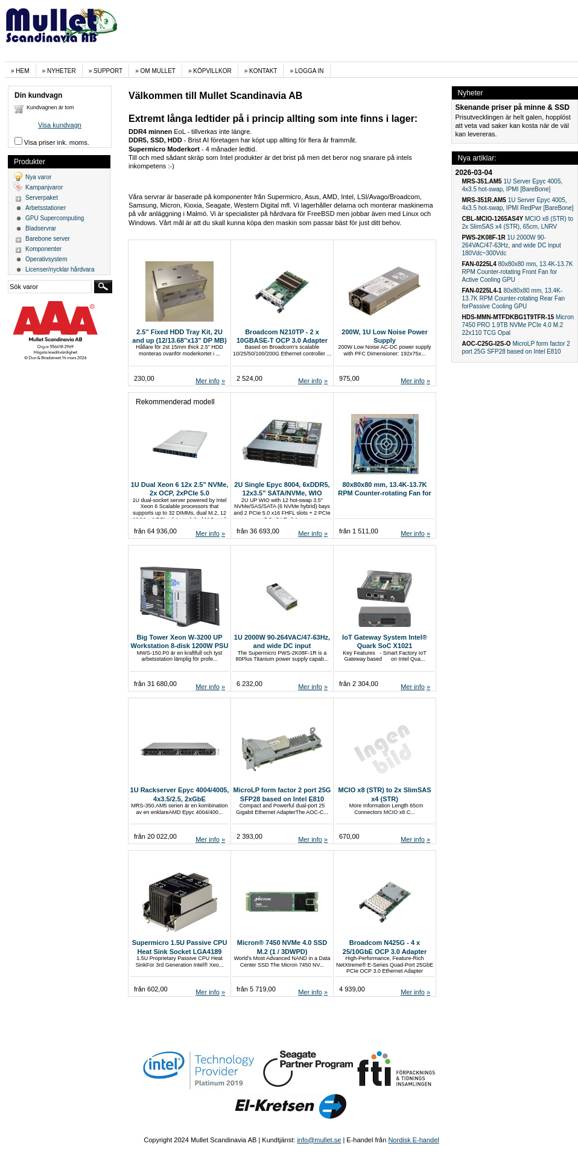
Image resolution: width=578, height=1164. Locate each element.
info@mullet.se (319, 1139)
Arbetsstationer (45, 208)
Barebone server (47, 238)
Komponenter (43, 249)
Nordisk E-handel (413, 1139)
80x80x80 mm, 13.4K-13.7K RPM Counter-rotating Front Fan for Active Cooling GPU (517, 272)
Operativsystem (46, 259)
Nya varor (38, 177)
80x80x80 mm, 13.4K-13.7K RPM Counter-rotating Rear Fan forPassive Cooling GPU (513, 298)
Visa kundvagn (59, 125)
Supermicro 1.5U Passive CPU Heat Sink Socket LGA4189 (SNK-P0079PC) (179, 951)
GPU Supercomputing (54, 218)
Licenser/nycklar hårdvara (60, 269)
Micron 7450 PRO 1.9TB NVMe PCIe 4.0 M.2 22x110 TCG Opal (518, 325)
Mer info (207, 380)
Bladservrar (40, 228)
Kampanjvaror (44, 187)
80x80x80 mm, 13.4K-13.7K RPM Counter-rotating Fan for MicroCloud (384, 493)
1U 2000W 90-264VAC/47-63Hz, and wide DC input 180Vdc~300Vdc (282, 646)
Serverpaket (41, 197)
